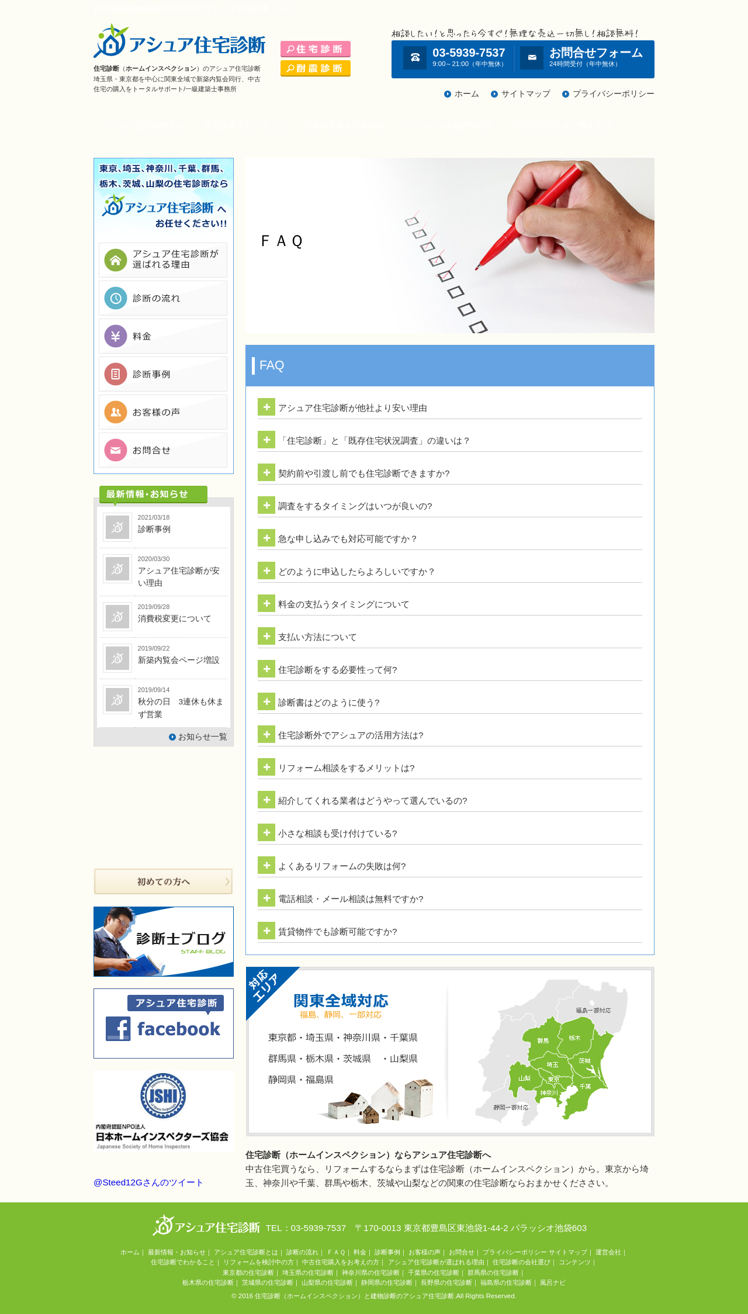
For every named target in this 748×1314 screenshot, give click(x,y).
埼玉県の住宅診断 (308, 1272)
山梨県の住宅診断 (327, 1282)
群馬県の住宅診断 (493, 1272)
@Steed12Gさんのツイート (149, 1182)
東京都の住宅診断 (248, 1272)
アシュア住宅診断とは (144, 125)
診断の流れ (302, 1252)
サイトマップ (525, 93)
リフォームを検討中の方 (449, 125)
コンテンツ (575, 1261)
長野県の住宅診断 (446, 1282)
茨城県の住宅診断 (267, 1282)
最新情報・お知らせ (177, 1252)
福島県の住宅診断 (506, 1282)
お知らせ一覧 (202, 736)
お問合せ (462, 1252)
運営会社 (608, 1252)
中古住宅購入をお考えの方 (562, 125)
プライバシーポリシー (613, 93)
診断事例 (387, 1252)
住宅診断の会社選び (521, 1261)
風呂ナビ (553, 1282)
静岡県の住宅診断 (387, 1282)
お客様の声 (424, 1252)
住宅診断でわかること (244, 125)
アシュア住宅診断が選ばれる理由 (436, 1261)
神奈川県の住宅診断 (371, 1272)
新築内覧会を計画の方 (345, 125)
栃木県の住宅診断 (208, 1282)
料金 (360, 1252)
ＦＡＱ (336, 1252)
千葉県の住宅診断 (433, 1272)
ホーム (467, 93)
